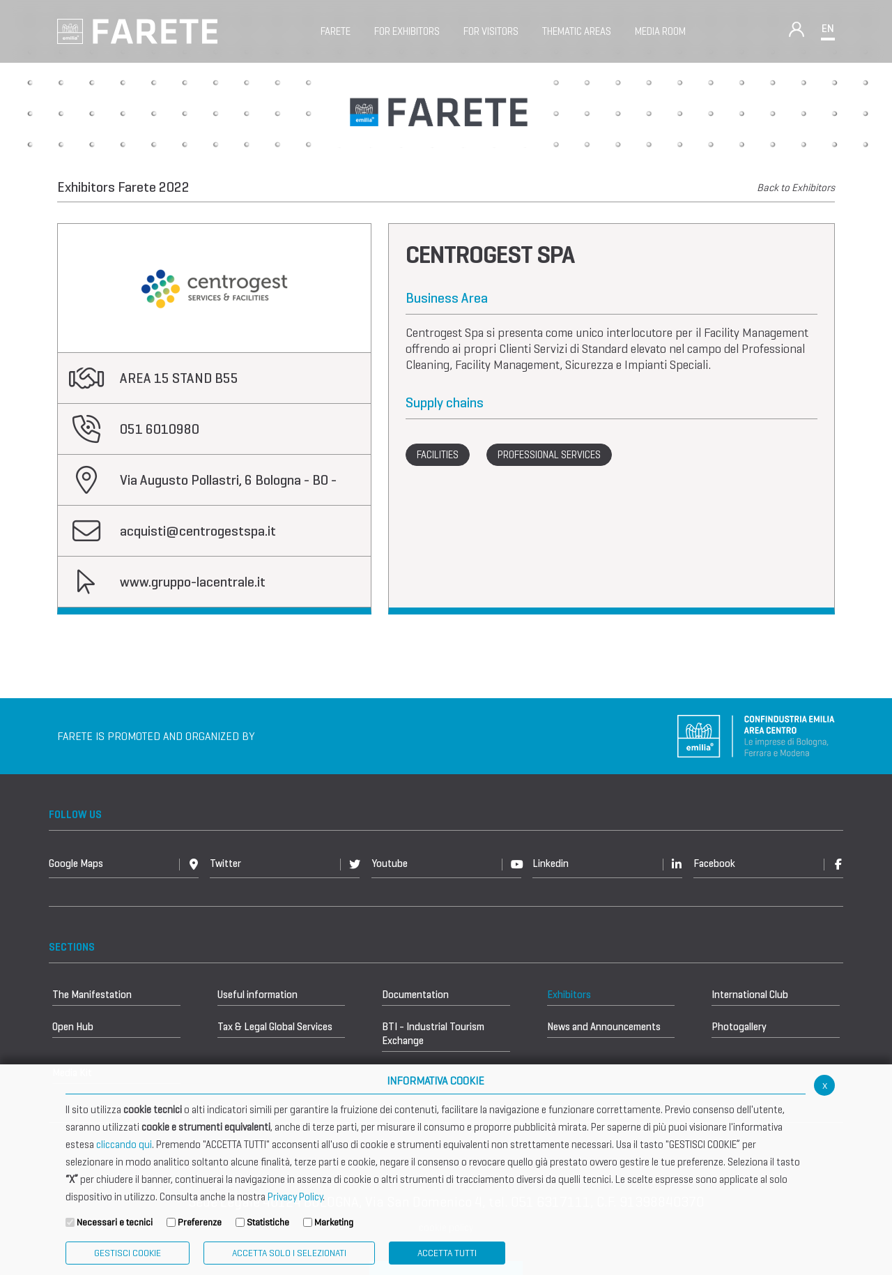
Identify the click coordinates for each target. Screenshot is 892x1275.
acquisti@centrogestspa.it (198, 531)
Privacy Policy (295, 1197)
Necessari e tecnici (115, 1222)
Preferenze (200, 1222)
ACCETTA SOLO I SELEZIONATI (289, 1253)
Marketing (333, 1222)
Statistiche (268, 1222)
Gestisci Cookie (127, 1253)
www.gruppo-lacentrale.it (193, 582)
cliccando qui (124, 1144)
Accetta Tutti (447, 1253)
